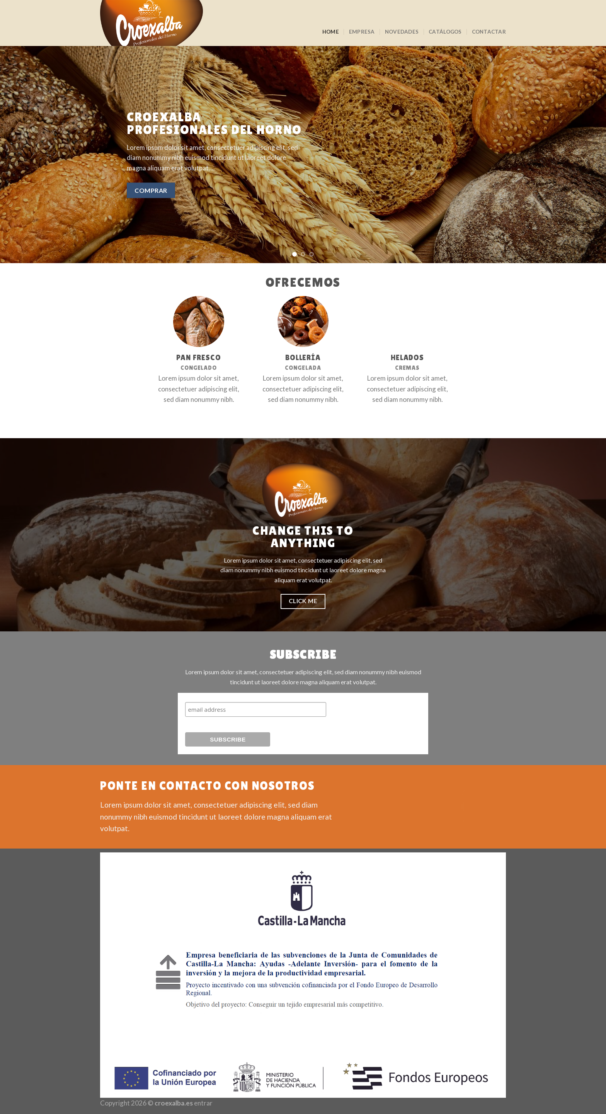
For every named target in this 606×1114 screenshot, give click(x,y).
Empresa (362, 32)
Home (330, 32)
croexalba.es (174, 1103)
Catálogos (445, 32)
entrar (203, 1103)
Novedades (402, 32)
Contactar (489, 32)
